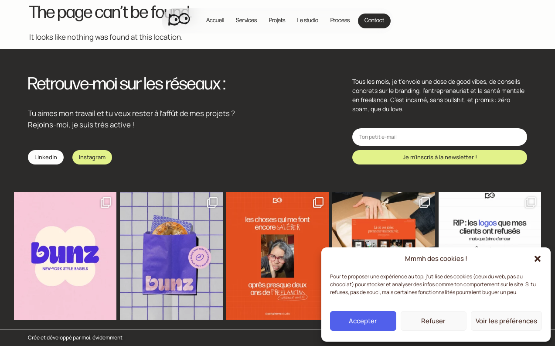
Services (246, 21)
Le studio (307, 21)
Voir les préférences (506, 320)
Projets (277, 21)
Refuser (433, 320)
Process (340, 21)
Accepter (363, 320)
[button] (537, 258)
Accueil (215, 21)
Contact (374, 21)
